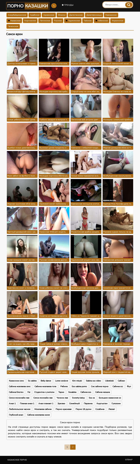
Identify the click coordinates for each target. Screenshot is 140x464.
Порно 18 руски (83, 409)
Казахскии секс (16, 380)
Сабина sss (85, 392)
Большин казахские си (110, 397)
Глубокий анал (16, 414)
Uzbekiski (109, 380)
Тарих (61, 392)
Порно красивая (63, 409)
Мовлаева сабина (42, 409)
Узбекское (101, 20)
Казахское (14, 20)
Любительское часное (19, 409)
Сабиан (121, 380)
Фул (129, 386)
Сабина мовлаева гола (45, 386)
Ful (28, 392)
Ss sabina (32, 380)
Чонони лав (62, 397)
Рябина (64, 386)
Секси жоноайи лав (42, 397)
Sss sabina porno (79, 386)
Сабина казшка (102, 392)
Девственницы (94, 15)
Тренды (67, 5)
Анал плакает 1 (45, 403)
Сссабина (99, 409)
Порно (27, 6)
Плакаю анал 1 (27, 403)
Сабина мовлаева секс (19, 386)
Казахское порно (17, 460)
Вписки (61, 15)
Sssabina (72, 392)
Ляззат (111, 409)
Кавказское (111, 15)
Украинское (117, 20)
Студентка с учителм (44, 392)
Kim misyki (77, 380)
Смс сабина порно (99, 386)
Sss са (92, 397)
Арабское (34, 15)
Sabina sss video (93, 380)
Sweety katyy (78, 397)
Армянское (48, 15)
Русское (58, 20)
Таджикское (73, 20)
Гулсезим (116, 403)
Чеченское (13, 26)
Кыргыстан (102, 403)
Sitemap (129, 460)
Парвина (88, 403)
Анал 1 (12, 403)
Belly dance (46, 380)
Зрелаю (61, 403)
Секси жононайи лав (19, 397)
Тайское (88, 20)
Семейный (74, 403)
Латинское (45, 20)
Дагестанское (76, 15)
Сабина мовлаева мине (38, 414)
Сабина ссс (118, 386)
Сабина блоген (16, 392)
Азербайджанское (17, 15)
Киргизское (30, 20)
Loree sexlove (61, 380)
